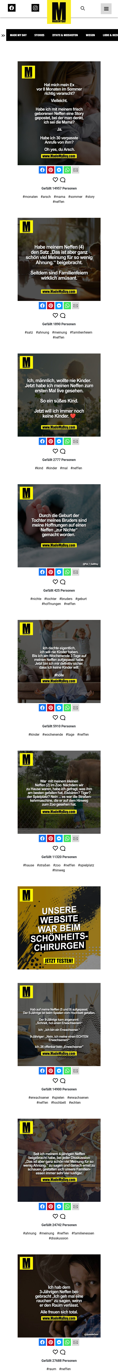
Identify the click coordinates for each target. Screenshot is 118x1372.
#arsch (46, 197)
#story (90, 197)
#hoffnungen (51, 604)
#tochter (50, 599)
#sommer (75, 197)
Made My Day (18, 35)
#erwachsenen (78, 1098)
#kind (39, 468)
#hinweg (58, 870)
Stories (39, 35)
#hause (28, 865)
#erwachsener (38, 1098)
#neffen (58, 202)
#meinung (59, 332)
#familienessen (83, 1233)
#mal (64, 468)
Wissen (90, 35)
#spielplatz (86, 865)
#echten (75, 1103)
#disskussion (58, 1238)
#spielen (58, 1098)
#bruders (65, 599)
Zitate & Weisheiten (65, 35)
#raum (51, 1369)
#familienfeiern (81, 332)
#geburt (81, 599)
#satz (29, 332)
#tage (70, 734)
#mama (59, 197)
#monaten (30, 197)
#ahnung (42, 332)
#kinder (51, 468)
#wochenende (52, 734)
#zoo (57, 865)
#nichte (35, 599)
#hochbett (58, 1103)
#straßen (43, 865)
